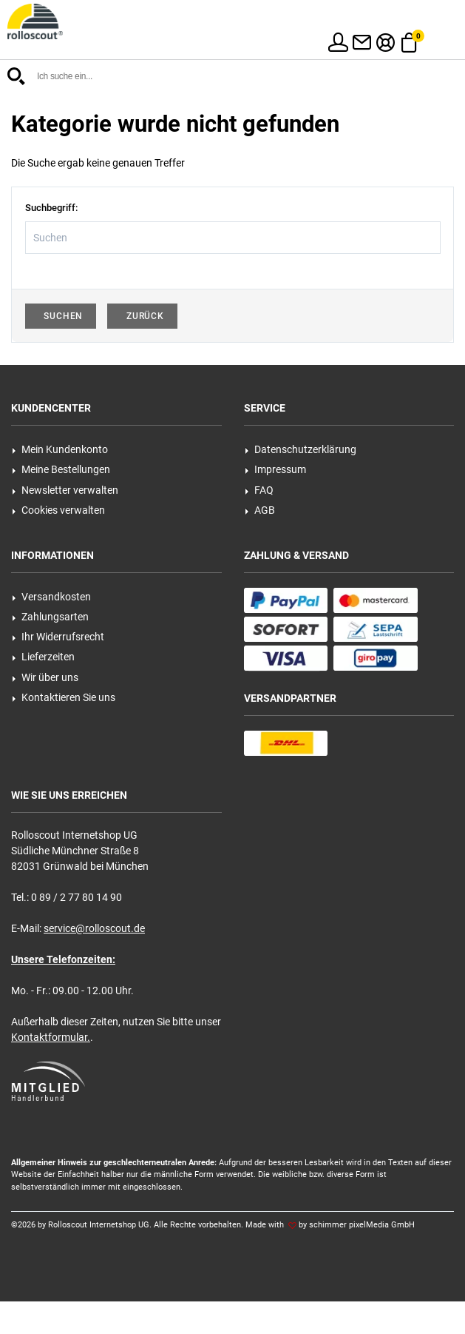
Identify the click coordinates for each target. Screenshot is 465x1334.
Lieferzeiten (43, 657)
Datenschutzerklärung (300, 449)
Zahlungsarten (50, 617)
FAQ (259, 490)
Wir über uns (45, 677)
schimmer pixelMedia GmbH (362, 1225)
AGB (260, 510)
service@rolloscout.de (94, 928)
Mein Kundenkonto (60, 449)
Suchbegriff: (51, 207)
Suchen (61, 316)
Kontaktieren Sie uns (63, 697)
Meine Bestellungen (61, 469)
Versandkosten (51, 597)
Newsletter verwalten (65, 490)
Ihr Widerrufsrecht (58, 637)
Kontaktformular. (50, 1037)
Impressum (275, 469)
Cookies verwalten (58, 510)
